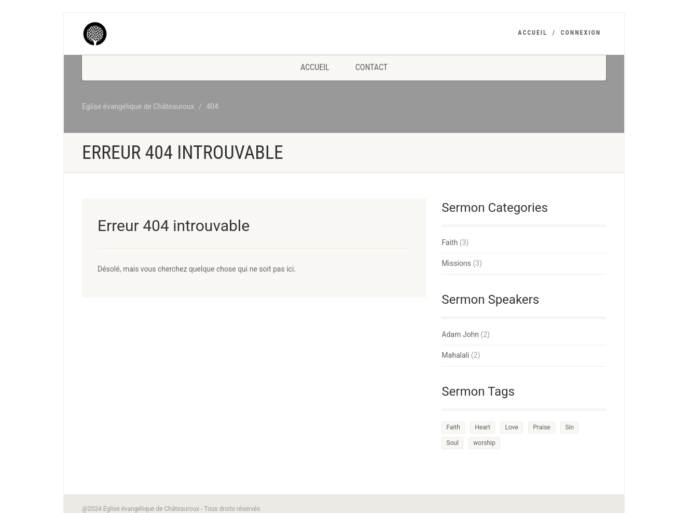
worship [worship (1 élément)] (484, 443)
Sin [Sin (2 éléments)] (569, 427)
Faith (450, 242)
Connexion (581, 32)
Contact (371, 67)
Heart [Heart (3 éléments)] (482, 427)
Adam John (460, 334)
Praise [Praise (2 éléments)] (541, 427)
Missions (456, 263)
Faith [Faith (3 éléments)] (453, 427)
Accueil (532, 32)
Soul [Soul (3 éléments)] (452, 443)
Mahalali (455, 355)
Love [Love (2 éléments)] (511, 427)
